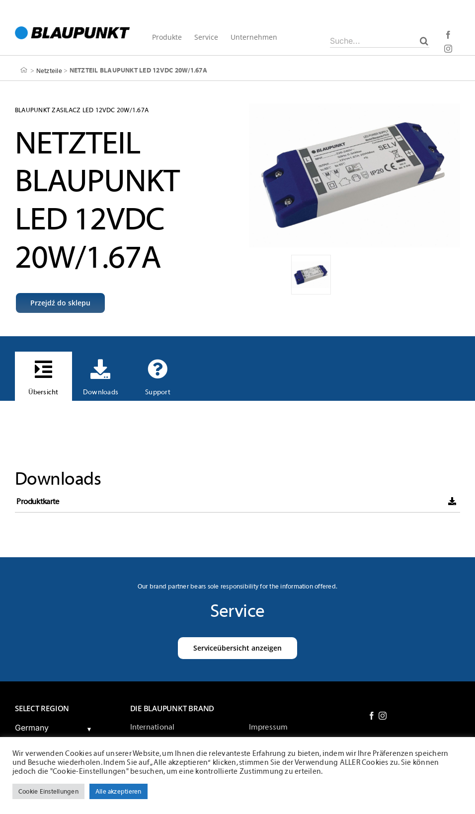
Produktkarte (37, 501)
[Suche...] (379, 40)
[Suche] (424, 40)
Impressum (268, 727)
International (152, 727)
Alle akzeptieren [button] (118, 791)
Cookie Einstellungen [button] (48, 791)
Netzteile (49, 70)
